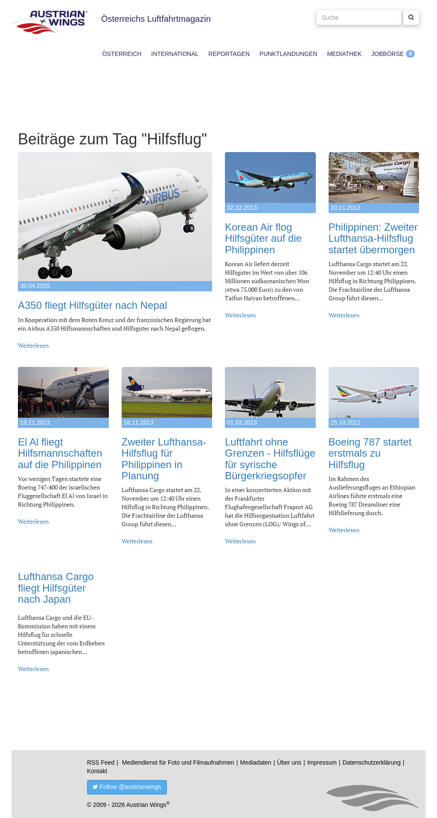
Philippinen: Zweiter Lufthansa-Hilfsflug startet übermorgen (373, 238)
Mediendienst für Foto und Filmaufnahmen (178, 762)
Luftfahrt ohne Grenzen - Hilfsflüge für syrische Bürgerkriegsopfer (270, 458)
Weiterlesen (33, 345)
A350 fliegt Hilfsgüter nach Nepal (92, 305)
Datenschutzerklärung (372, 762)
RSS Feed (101, 762)
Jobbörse (387, 53)
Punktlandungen (288, 53)
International (174, 53)
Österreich (122, 53)
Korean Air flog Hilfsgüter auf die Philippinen (263, 238)
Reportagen (229, 53)
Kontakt (97, 771)
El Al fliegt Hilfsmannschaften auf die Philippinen (60, 453)
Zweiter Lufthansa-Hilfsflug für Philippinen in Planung (164, 458)
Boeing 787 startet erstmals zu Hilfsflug (370, 453)
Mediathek (344, 53)
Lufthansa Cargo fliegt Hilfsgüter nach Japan (55, 588)
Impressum (322, 762)
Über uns (289, 762)
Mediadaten (255, 762)
